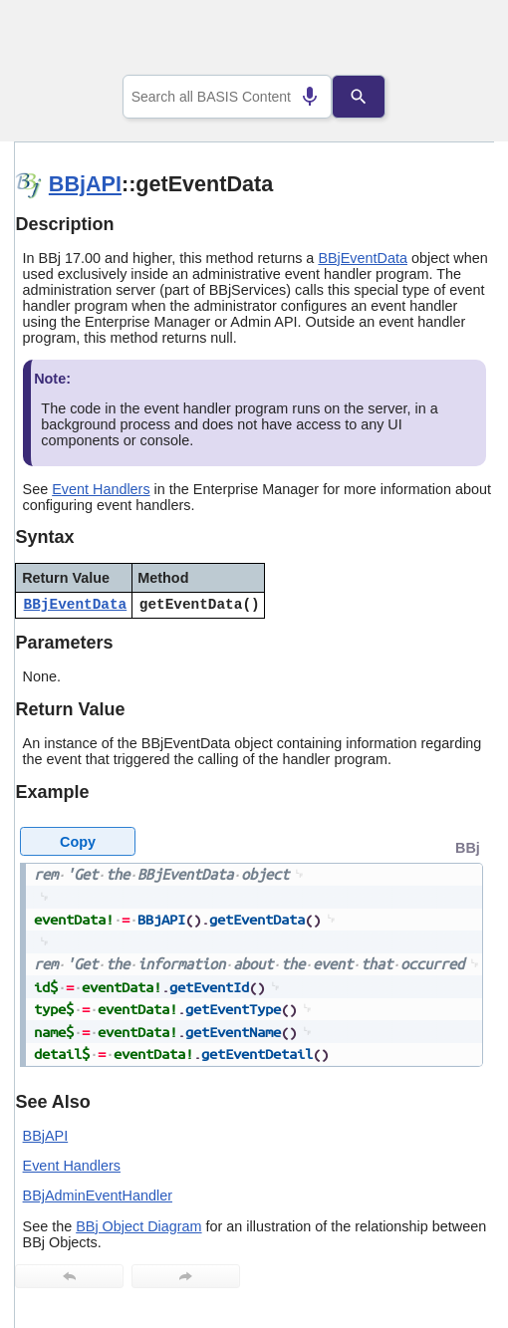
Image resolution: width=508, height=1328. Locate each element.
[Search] (368, 97)
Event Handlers (100, 489)
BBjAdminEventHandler (97, 1195)
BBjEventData (362, 258)
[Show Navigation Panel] (453, 41)
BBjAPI (85, 183)
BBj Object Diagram (138, 1226)
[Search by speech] (300, 97)
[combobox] (227, 97)
